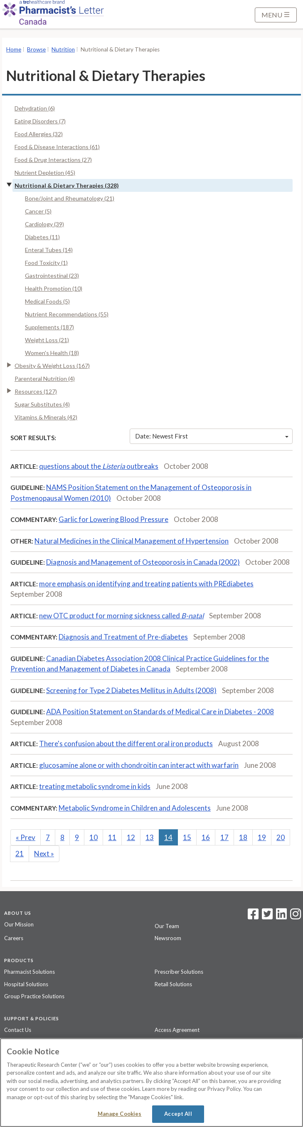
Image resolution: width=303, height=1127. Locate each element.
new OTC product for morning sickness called (121, 615)
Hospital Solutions (26, 984)
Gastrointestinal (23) (52, 275)
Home (13, 49)
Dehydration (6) (35, 108)
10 (93, 837)
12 (131, 837)
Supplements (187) (49, 327)
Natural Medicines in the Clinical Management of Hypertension (131, 541)
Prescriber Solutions (179, 971)
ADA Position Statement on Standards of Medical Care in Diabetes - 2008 (160, 711)
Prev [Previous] (25, 837)
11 (112, 837)
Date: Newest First (211, 436)
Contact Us (17, 1030)
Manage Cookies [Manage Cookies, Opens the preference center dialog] (120, 1113)
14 (168, 837)
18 (243, 837)
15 (187, 837)
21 (19, 853)
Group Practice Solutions (34, 996)
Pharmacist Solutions (29, 971)
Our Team (167, 926)
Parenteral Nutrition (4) (45, 378)
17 (224, 837)
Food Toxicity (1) (46, 262)
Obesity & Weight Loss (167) (52, 365)
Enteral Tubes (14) (49, 249)
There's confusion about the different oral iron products (126, 743)
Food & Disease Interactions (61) (57, 146)
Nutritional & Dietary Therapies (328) (67, 185)
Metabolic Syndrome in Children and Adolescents (135, 808)
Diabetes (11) (42, 236)
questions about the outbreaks (98, 466)
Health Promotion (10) (53, 288)
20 (280, 837)
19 (262, 837)
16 (206, 837)
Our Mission (19, 924)
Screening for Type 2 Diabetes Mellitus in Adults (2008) (131, 690)
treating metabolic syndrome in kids (94, 786)
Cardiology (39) (44, 224)
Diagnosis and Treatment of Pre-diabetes (123, 636)
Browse (36, 49)
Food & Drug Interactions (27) (53, 159)
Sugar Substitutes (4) (42, 404)
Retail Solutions (173, 984)
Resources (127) (36, 391)
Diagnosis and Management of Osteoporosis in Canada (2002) (143, 562)
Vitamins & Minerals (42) (46, 417)
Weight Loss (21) (47, 339)
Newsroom (168, 938)
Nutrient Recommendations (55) (66, 314)
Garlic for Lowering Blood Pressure (113, 519)
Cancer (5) (38, 211)
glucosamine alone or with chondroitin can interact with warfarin (139, 765)
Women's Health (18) (52, 352)
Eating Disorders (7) (40, 121)
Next (44, 853)
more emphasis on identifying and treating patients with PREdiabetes (146, 583)
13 (149, 837)
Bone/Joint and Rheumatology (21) (69, 198)
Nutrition (63, 49)
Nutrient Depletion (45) (45, 172)
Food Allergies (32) (39, 133)
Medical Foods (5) (47, 301)
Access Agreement (177, 1030)
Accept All (178, 1113)
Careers (13, 938)
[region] (151, 1082)
